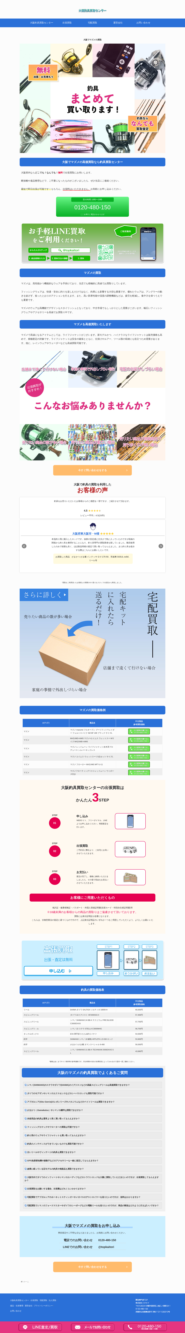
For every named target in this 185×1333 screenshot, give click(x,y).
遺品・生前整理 (16, 1306)
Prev (24, 546)
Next (161, 546)
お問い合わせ (15, 1311)
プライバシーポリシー (43, 1306)
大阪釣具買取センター (19, 1301)
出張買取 (34, 1301)
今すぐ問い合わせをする (92, 470)
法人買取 (52, 1301)
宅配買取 (43, 1301)
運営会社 (28, 1306)
